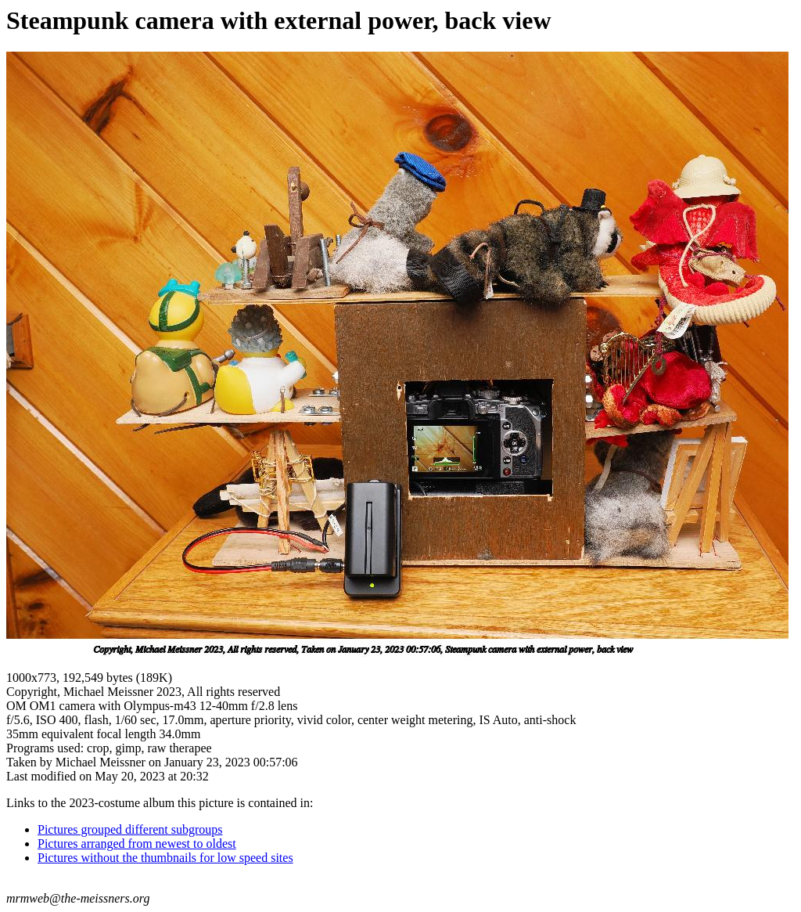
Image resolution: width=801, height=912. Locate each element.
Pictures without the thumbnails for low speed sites (165, 857)
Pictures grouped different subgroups (130, 829)
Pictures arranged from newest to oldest (137, 843)
